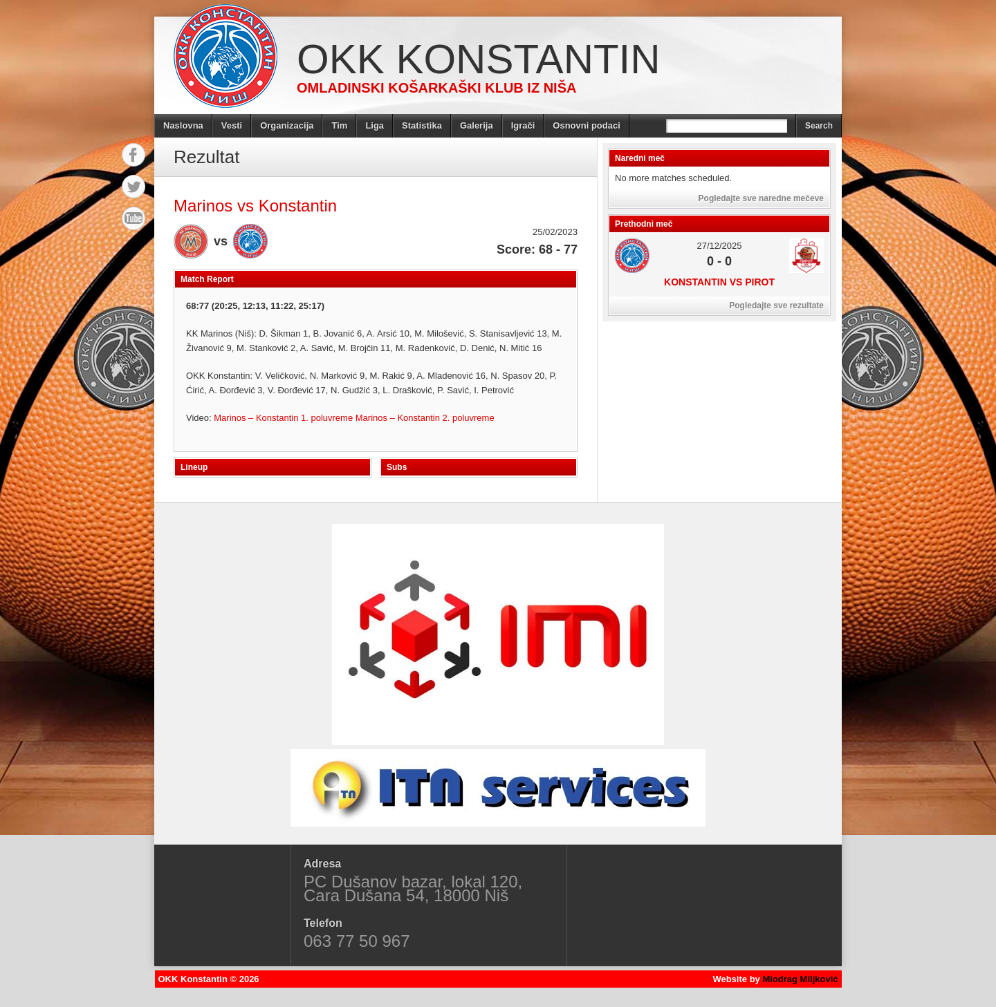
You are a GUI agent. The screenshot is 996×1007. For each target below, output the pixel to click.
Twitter (133, 186)
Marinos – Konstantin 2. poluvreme (425, 418)
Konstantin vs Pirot (719, 282)
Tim (339, 125)
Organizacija (286, 125)
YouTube (133, 218)
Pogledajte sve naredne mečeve (761, 198)
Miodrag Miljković (800, 979)
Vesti (231, 125)
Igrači (523, 125)
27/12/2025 (719, 246)
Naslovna (183, 125)
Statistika (422, 125)
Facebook (133, 154)
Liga (374, 125)
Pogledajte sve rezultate (776, 305)
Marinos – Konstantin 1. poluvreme (285, 418)
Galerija (476, 125)
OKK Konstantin (479, 59)
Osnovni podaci (586, 125)
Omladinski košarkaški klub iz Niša (436, 87)
